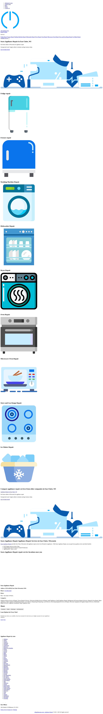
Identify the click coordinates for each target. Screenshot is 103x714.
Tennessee (5, 690)
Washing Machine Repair (20, 37)
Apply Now (3, 619)
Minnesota (5, 667)
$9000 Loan (57, 628)
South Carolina (6, 688)
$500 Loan (74, 617)
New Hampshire (7, 675)
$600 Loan (92, 617)
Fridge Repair (4, 37)
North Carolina (6, 679)
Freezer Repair (10, 37)
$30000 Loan (93, 630)
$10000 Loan (75, 628)
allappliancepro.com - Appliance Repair (44, 712)
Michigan (5, 666)
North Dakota (6, 680)
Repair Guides (4, 32)
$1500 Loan (75, 621)
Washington (6, 696)
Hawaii (5, 652)
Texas (4, 692)
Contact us (7, 8)
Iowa (4, 657)
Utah (4, 693)
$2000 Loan (93, 621)
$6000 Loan (57, 626)
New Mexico (6, 677)
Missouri (5, 670)
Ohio (4, 681)
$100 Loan (57, 615)
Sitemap (15, 709)
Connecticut (6, 645)
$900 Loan (92, 619)
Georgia (5, 650)
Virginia (5, 694)
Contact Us (9, 709)
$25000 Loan (75, 630)
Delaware (5, 646)
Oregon (5, 684)
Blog (6, 5)
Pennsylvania (6, 685)
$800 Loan (74, 619)
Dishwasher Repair (30, 37)
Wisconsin (5, 697)
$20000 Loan (58, 630)
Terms (6, 7)
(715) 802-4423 (7, 590)
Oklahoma (5, 683)
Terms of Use (4, 709)
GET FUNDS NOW (5, 49)
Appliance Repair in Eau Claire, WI (9, 492)
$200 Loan (74, 615)
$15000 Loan (93, 628)
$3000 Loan (57, 624)
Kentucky (5, 659)
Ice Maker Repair (77, 37)
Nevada (5, 674)
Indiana (5, 656)
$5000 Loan (93, 624)
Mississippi (6, 668)
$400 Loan (57, 617)
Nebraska (5, 672)
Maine (4, 662)
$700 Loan (57, 619)
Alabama (5, 639)
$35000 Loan (58, 633)
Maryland (5, 663)
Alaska (5, 640)
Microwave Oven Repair (53, 37)
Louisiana (5, 661)
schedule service (4, 38)
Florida (5, 649)
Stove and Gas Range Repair (65, 37)
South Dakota (6, 689)
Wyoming (5, 698)
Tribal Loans (8, 4)
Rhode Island (6, 686)
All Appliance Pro (5, 30)
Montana (5, 671)
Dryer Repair (38, 37)
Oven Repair (44, 37)
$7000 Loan (75, 626)
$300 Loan (92, 615)
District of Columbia (8, 648)
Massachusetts (6, 665)
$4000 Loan (75, 624)
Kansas (5, 658)
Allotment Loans (9, 3)
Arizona (5, 641)
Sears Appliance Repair (6, 544)
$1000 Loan (57, 621)
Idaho (4, 653)
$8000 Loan (93, 626)
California (5, 643)
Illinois (5, 654)
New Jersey (6, 676)
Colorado (5, 644)
